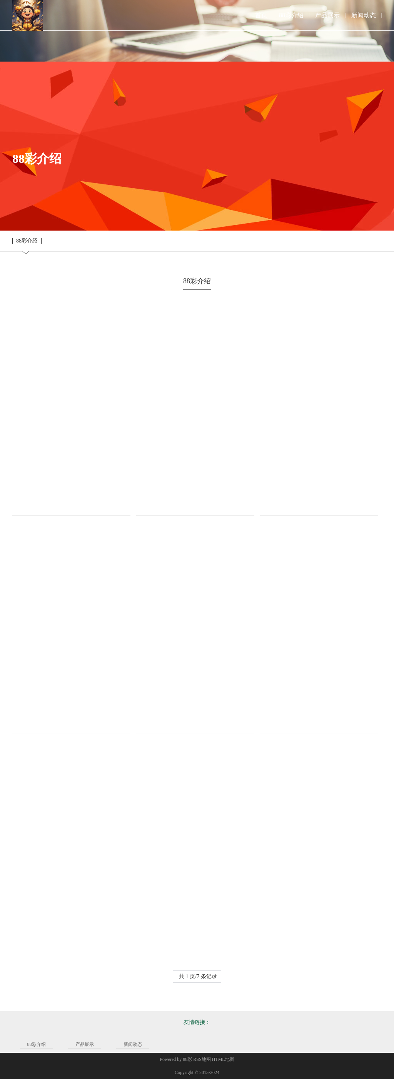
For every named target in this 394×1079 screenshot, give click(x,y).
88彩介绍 (27, 241)
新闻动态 (133, 1044)
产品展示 (84, 1044)
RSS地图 (201, 1059)
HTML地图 (223, 1059)
